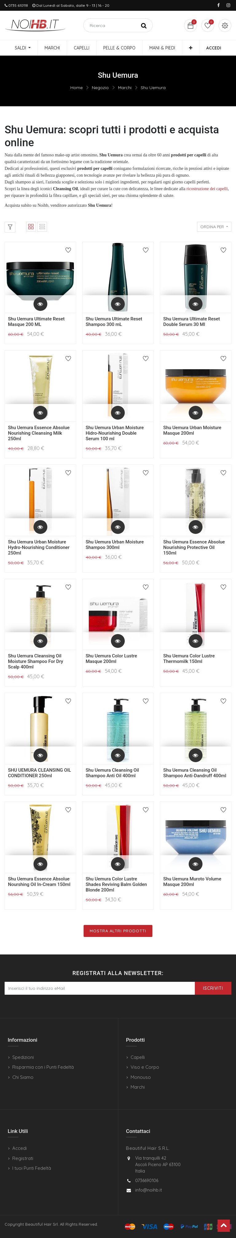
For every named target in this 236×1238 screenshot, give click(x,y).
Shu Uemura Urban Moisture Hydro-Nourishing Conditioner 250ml (38, 547)
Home (76, 87)
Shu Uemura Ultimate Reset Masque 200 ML (36, 321)
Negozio (100, 87)
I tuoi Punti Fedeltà (31, 1168)
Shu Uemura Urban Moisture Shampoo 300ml (115, 544)
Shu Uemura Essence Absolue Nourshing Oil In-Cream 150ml (39, 881)
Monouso (141, 1077)
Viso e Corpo (145, 1067)
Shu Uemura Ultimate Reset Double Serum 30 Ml (191, 321)
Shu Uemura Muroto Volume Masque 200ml (192, 881)
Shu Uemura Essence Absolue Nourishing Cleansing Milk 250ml (38, 433)
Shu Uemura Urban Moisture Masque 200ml (192, 430)
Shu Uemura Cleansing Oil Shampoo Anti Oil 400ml (112, 772)
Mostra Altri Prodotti (118, 930)
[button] (190, 48)
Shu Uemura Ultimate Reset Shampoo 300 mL (114, 321)
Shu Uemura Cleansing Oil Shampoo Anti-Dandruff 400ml (194, 772)
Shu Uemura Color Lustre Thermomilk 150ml (188, 658)
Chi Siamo (22, 1077)
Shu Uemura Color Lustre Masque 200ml (111, 658)
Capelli (138, 1057)
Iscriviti (213, 988)
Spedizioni (23, 1057)
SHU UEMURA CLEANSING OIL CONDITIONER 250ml (39, 772)
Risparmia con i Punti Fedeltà (43, 1067)
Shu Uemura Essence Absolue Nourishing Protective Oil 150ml (194, 547)
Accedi (19, 1148)
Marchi (125, 87)
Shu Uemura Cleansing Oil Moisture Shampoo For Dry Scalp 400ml (35, 661)
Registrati (22, 1158)
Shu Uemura (153, 87)
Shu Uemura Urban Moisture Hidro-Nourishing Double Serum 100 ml (115, 433)
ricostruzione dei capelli (207, 188)
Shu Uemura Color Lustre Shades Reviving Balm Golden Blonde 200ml (116, 884)
